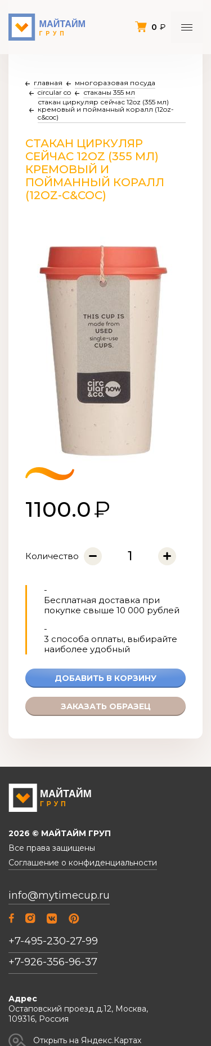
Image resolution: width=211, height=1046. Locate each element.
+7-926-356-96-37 (52, 962)
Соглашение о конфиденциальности (82, 863)
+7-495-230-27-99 (53, 941)
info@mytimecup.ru (59, 896)
